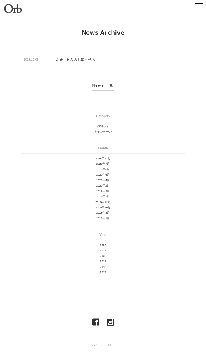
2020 (103, 256)
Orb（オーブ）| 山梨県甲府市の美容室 (13, 9)
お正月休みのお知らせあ (75, 59)
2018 (103, 266)
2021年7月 (103, 163)
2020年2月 (103, 185)
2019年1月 (103, 196)
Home (111, 344)
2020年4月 (103, 180)
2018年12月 (103, 202)
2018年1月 (103, 218)
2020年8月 (103, 169)
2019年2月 (103, 191)
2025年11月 (103, 158)
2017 (103, 272)
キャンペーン (103, 131)
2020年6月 (103, 174)
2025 (103, 245)
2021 (103, 250)
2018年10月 (103, 207)
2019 (103, 261)
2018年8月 (103, 212)
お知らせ (103, 126)
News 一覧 (103, 85)
